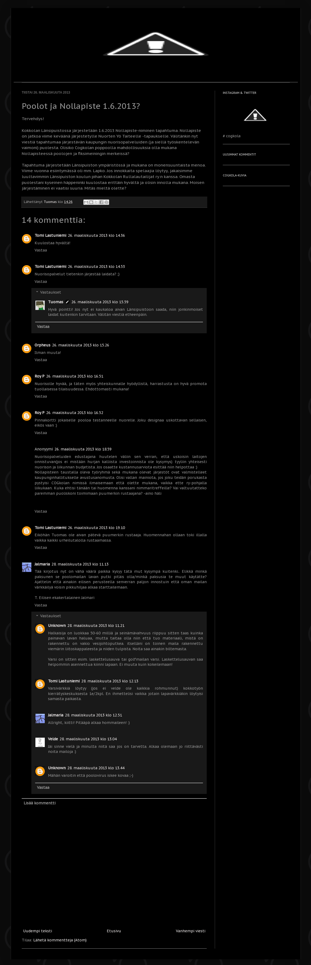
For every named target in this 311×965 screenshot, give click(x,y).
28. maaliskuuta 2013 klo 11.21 (95, 625)
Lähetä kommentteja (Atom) (60, 940)
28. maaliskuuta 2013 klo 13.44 (95, 768)
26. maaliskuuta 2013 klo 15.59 (99, 302)
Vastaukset (50, 292)
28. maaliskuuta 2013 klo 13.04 (88, 739)
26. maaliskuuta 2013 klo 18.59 (83, 449)
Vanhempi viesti (190, 931)
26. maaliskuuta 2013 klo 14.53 (96, 266)
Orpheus (42, 345)
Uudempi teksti (37, 931)
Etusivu (114, 931)
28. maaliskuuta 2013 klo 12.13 (109, 681)
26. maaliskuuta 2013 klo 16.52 (74, 412)
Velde (53, 739)
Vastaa (41, 250)
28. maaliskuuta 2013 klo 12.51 (93, 715)
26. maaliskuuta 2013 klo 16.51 (74, 376)
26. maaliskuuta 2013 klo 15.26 (80, 345)
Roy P (40, 376)
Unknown (57, 625)
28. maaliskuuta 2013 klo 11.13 (80, 564)
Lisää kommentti (39, 803)
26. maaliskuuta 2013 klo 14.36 (96, 235)
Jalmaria (42, 564)
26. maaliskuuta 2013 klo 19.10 (96, 527)
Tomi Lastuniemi (50, 235)
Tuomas (55, 302)
